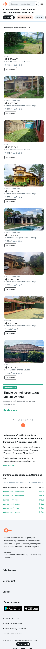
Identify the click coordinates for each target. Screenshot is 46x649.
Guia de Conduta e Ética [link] (12, 634)
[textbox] (24, 3)
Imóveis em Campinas (17, 483)
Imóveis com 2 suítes (11, 504)
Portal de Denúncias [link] (11, 618)
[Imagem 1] (24, 52)
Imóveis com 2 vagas (11, 512)
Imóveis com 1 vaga (11, 508)
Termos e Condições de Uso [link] (14, 628)
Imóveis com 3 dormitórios (13, 496)
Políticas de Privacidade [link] (12, 623)
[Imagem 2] (25, 184)
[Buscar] (37, 4)
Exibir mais (8, 465)
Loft (4, 483)
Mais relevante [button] (20, 28)
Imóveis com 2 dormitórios (13, 492)
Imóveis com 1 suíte (10, 500)
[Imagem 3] (27, 360)
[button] (23, 570)
